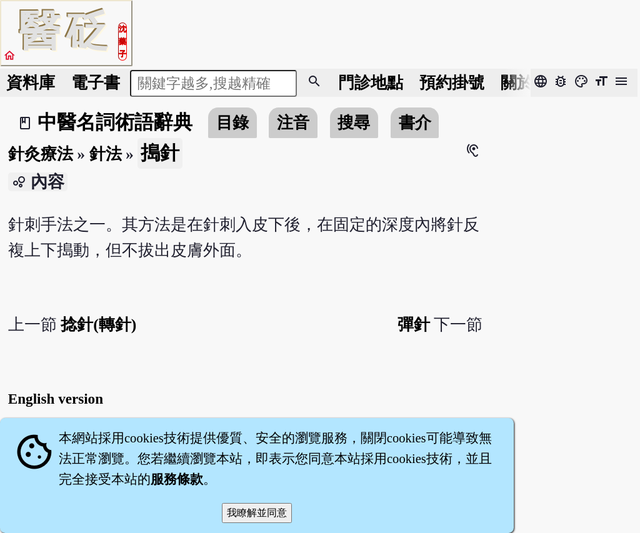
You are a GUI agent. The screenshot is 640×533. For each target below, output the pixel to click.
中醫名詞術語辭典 (115, 122)
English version (55, 399)
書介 (415, 123)
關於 (517, 83)
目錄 (232, 123)
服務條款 (177, 479)
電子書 (95, 83)
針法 (105, 154)
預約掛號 (451, 83)
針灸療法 (40, 154)
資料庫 (30, 83)
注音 (293, 123)
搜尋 (354, 123)
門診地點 (370, 83)
